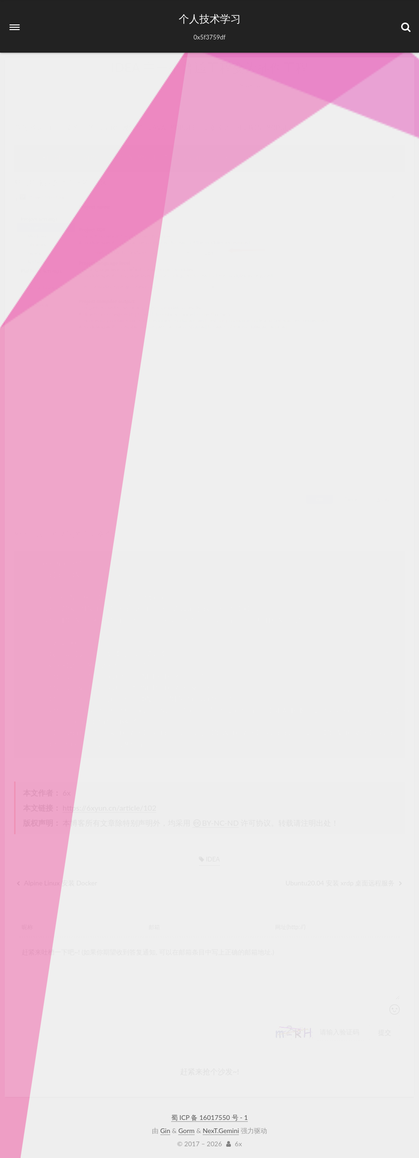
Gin (165, 1129)
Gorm (186, 1129)
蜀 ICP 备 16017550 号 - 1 (209, 1115)
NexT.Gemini (221, 1129)
